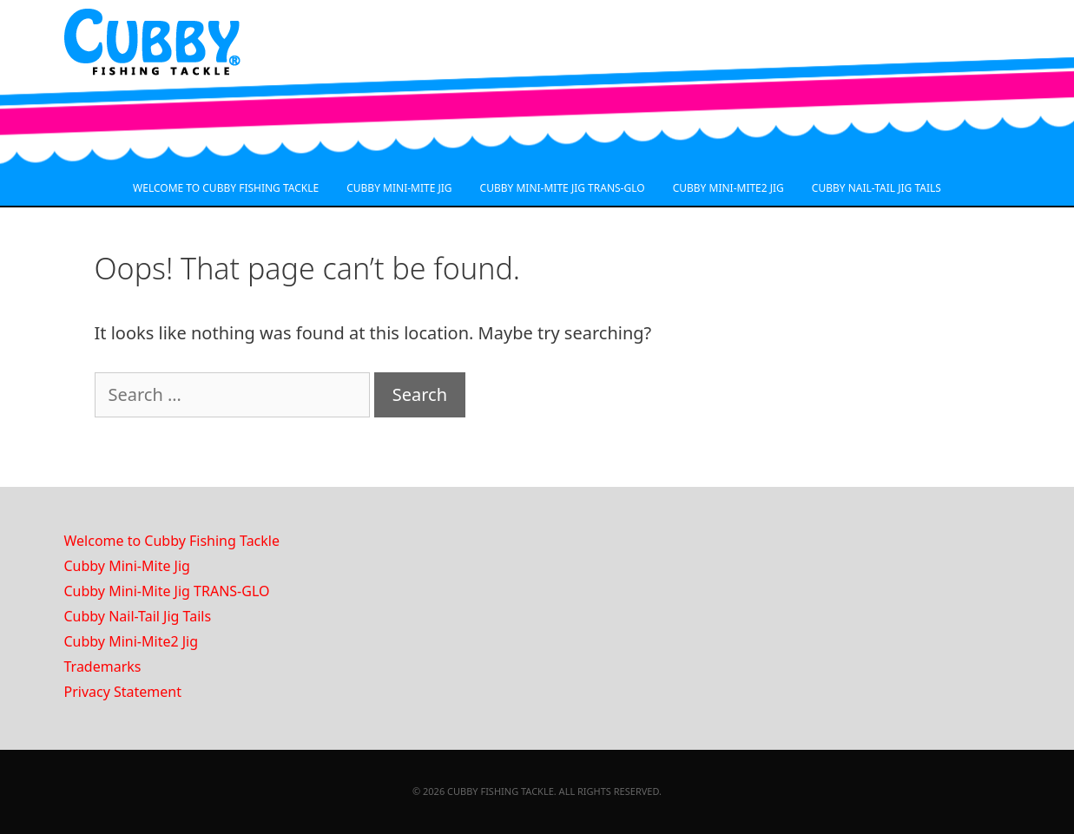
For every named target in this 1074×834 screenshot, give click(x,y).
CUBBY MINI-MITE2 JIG (728, 188)
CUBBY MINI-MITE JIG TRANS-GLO (562, 188)
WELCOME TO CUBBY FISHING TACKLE (226, 188)
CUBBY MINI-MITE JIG (398, 188)
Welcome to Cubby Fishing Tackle (172, 540)
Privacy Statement (123, 691)
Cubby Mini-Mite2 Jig (131, 641)
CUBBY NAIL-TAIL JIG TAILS (876, 188)
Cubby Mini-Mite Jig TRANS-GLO (167, 591)
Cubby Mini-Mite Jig (127, 565)
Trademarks (103, 666)
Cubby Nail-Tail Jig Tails (138, 616)
